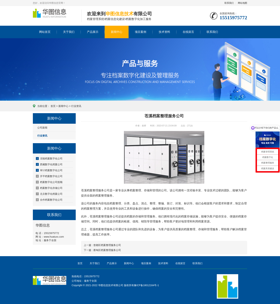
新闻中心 (116, 31)
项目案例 (140, 31)
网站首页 (45, 31)
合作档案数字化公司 (49, 199)
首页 (53, 106)
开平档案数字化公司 (49, 176)
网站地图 (242, 3)
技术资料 (164, 31)
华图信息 (54, 16)
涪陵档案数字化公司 (49, 158)
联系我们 (229, 3)
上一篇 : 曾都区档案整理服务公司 (102, 245)
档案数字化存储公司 (49, 188)
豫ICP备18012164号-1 (146, 285)
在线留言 (188, 31)
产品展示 (92, 31)
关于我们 (68, 31)
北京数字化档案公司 (49, 193)
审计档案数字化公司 (49, 170)
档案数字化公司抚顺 (49, 182)
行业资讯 (76, 106)
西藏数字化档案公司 (49, 164)
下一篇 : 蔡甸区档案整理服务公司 (102, 250)
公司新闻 (42, 127)
